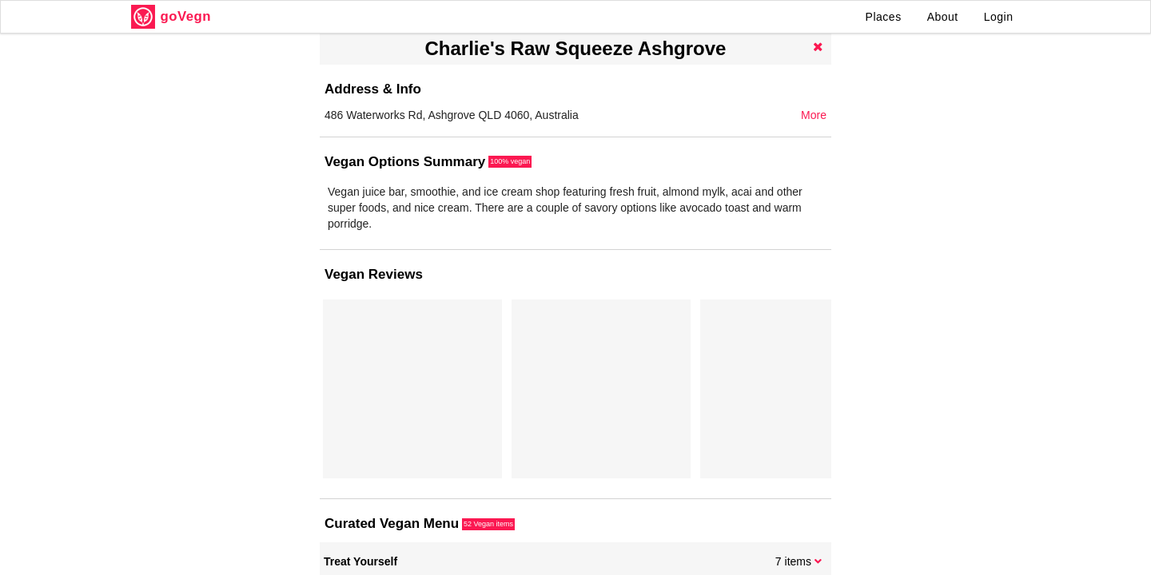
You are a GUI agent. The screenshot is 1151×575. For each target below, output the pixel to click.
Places (884, 16)
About (942, 16)
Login (999, 16)
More (813, 115)
